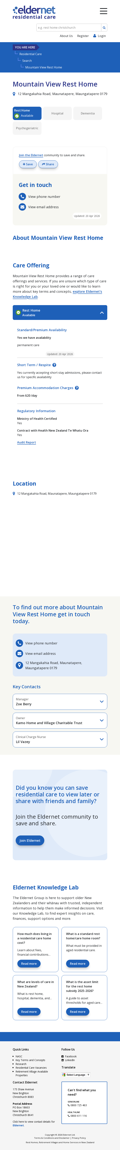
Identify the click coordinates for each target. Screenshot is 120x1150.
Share (48, 164)
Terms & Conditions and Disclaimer (52, 1138)
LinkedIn (68, 1060)
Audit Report (26, 442)
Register (83, 36)
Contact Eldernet (25, 1082)
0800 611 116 (77, 1115)
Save (28, 164)
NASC (19, 1056)
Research (21, 1064)
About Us (66, 36)
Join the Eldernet (31, 155)
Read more (29, 964)
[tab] (60, 312)
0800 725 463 (77, 1105)
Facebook (69, 1056)
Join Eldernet (30, 840)
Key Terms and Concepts (30, 1060)
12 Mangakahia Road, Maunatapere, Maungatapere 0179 (60, 94)
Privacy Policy (79, 1138)
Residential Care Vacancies (31, 1067)
